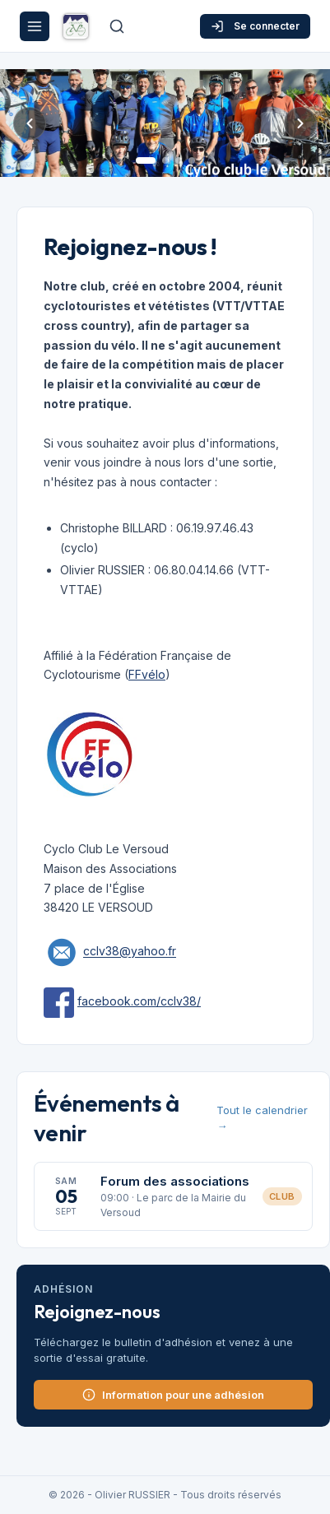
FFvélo (146, 674)
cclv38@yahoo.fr (129, 952)
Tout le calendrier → (262, 1118)
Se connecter (255, 26)
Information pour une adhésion (173, 1394)
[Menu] (34, 26)
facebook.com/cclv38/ (139, 1001)
